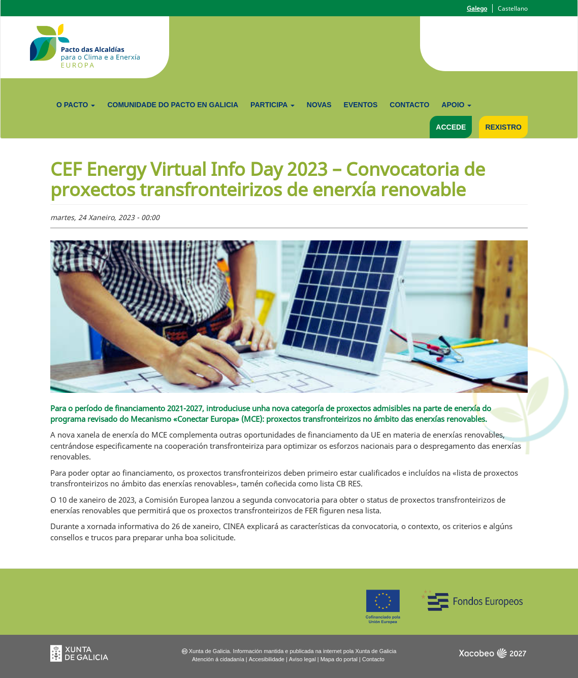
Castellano (513, 8)
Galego (477, 8)
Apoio (456, 105)
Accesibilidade (266, 659)
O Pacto (75, 105)
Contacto (409, 105)
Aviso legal (302, 659)
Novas (319, 105)
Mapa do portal (339, 659)
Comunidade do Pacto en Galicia (172, 105)
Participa (272, 105)
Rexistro (503, 127)
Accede (451, 127)
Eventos (361, 105)
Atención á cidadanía (218, 659)
